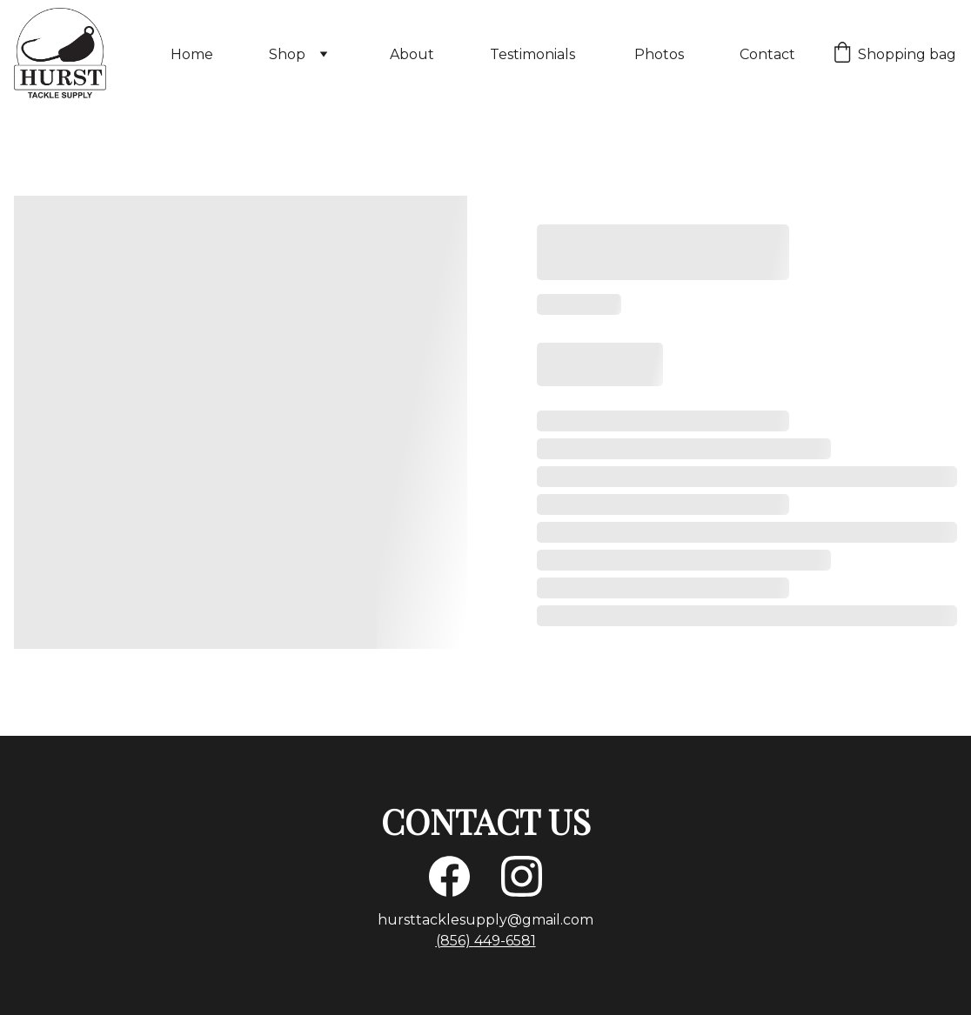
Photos (659, 54)
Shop (287, 54)
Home (192, 54)
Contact (767, 54)
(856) (455, 940)
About (412, 54)
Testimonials (534, 54)
